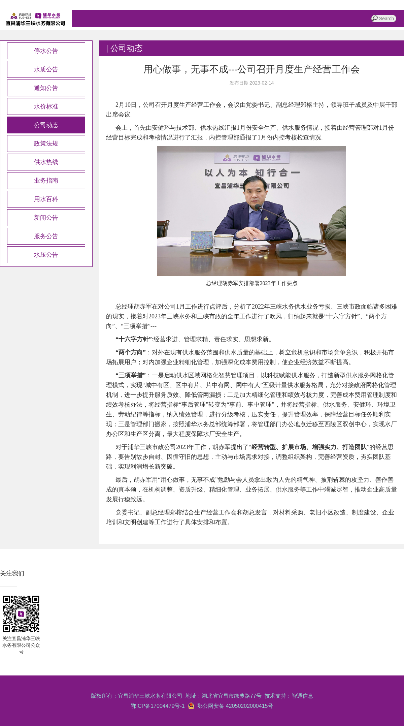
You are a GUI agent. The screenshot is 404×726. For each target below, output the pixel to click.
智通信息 (302, 696)
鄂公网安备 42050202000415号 (234, 706)
